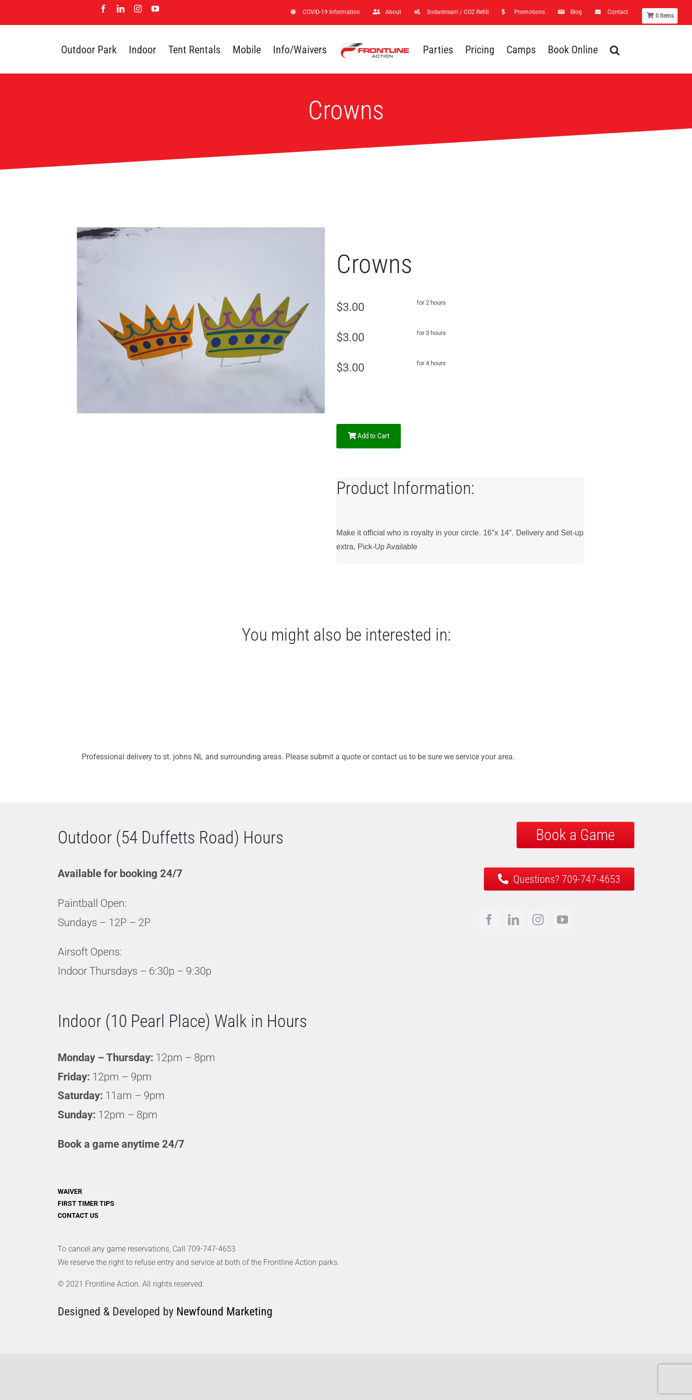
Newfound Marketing (224, 1311)
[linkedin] (513, 919)
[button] (614, 49)
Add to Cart (368, 436)
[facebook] (489, 919)
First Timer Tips (86, 1203)
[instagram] (538, 919)
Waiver (70, 1191)
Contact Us (78, 1215)
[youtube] (562, 919)
